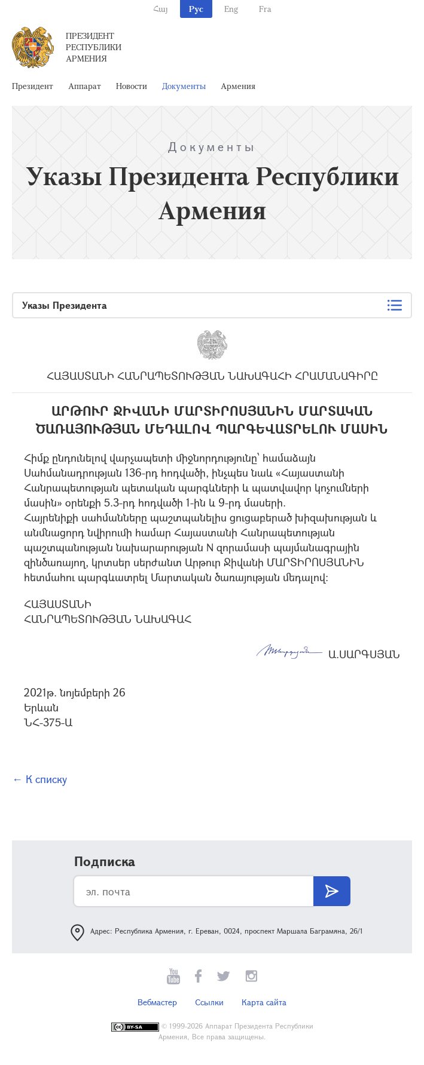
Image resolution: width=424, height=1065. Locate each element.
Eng (231, 8)
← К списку (39, 779)
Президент (32, 85)
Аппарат (84, 85)
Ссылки (209, 1002)
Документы (184, 85)
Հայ (160, 8)
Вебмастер (157, 1002)
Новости (131, 85)
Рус (196, 8)
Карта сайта (264, 1002)
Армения (238, 85)
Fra (265, 8)
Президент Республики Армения (93, 47)
